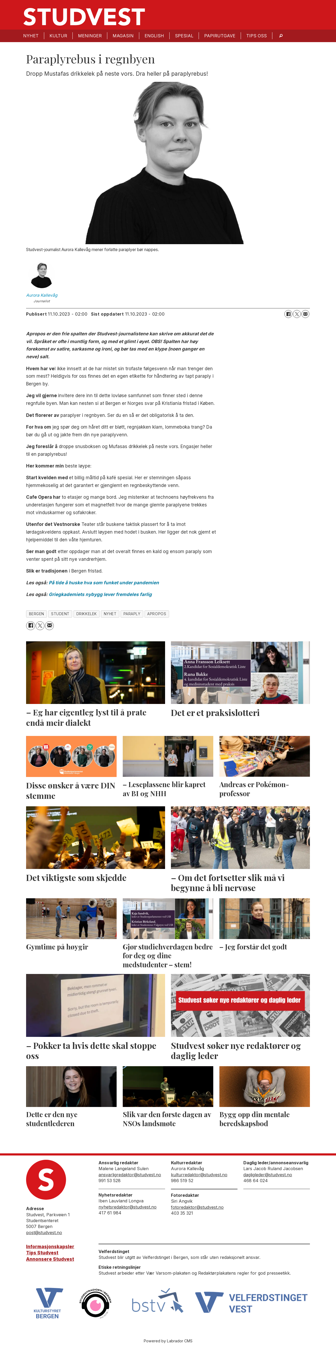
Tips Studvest (42, 1252)
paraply (132, 614)
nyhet (110, 614)
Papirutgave (219, 35)
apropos (156, 614)
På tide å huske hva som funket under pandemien (104, 582)
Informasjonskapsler (50, 1246)
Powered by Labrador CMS (168, 1341)
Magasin (123, 35)
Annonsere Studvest (50, 1259)
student (60, 614)
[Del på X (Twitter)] (297, 314)
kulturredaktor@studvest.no (199, 1174)
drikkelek (86, 614)
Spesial (184, 35)
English (154, 35)
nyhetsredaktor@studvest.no (128, 1207)
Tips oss (256, 35)
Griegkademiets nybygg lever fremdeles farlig (100, 594)
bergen (36, 614)
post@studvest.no (44, 1232)
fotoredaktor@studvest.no (197, 1207)
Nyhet (31, 35)
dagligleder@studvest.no (267, 1174)
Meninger (90, 35)
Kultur (58, 35)
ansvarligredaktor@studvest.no (130, 1174)
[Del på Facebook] (288, 314)
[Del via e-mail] (305, 314)
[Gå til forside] (84, 17)
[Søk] (281, 35)
